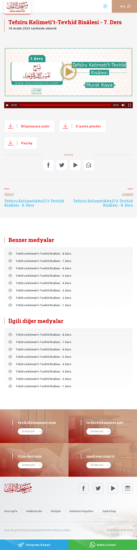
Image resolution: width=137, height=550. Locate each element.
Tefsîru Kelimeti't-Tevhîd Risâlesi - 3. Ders (43, 290)
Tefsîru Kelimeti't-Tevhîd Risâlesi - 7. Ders (43, 261)
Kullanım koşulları (82, 511)
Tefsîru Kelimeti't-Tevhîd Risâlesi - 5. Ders (43, 276)
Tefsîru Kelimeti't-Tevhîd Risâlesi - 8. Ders (43, 253)
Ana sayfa (10, 511)
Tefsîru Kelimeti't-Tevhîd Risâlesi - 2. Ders (43, 298)
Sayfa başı (109, 511)
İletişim (56, 511)
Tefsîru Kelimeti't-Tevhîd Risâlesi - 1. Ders (43, 305)
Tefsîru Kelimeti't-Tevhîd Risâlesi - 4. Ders (43, 283)
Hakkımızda (34, 511)
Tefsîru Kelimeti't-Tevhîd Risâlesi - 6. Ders (43, 268)
